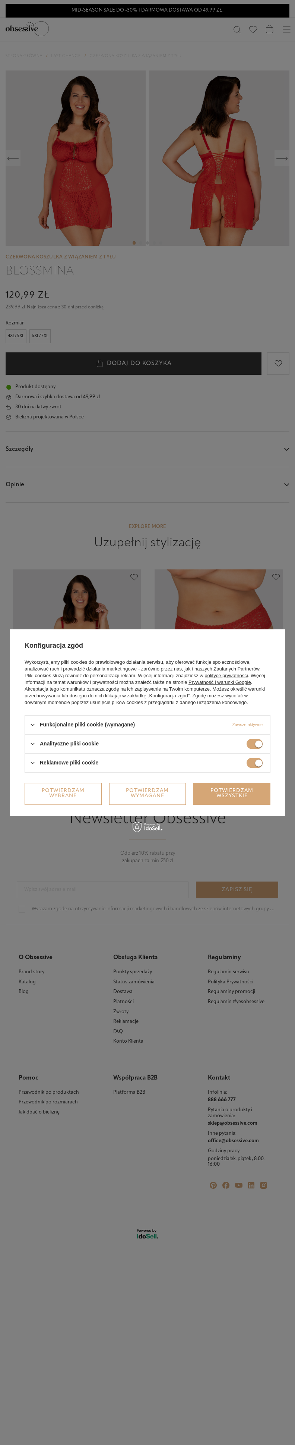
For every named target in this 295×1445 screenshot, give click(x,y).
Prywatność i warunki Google (219, 682)
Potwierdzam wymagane (147, 793)
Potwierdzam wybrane (63, 793)
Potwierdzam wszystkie (231, 793)
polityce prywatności (226, 675)
